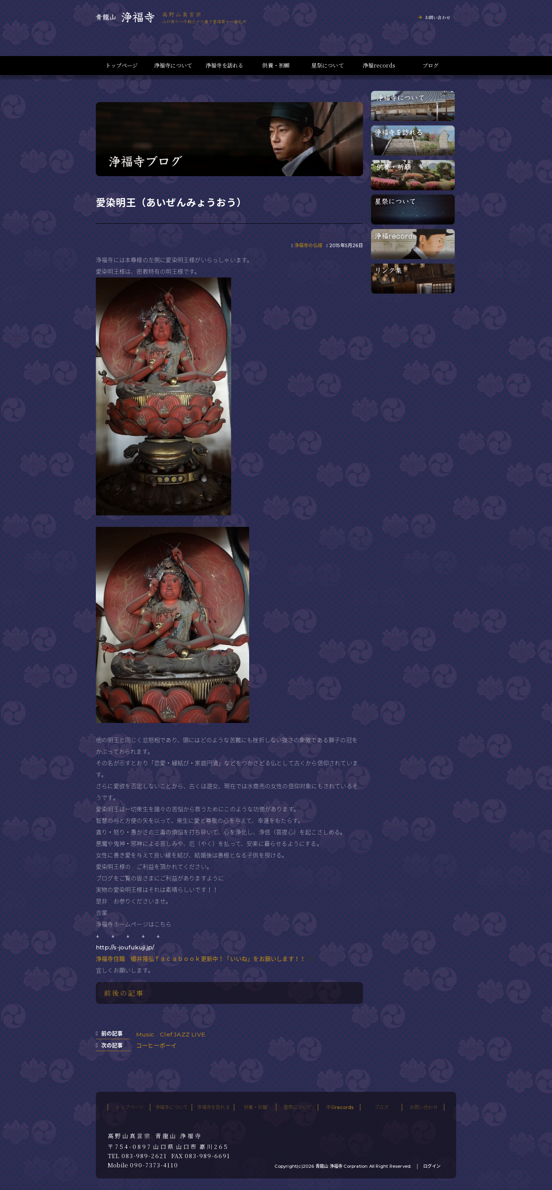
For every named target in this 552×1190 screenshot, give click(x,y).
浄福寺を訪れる (224, 65)
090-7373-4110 (154, 1165)
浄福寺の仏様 (308, 245)
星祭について (327, 65)
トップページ (121, 65)
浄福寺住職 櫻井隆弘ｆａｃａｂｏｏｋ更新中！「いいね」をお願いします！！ (201, 958)
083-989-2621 (144, 1155)
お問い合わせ (437, 17)
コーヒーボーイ (156, 1045)
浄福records (379, 65)
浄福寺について (173, 65)
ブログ (430, 65)
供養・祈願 (275, 65)
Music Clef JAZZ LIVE (170, 1034)
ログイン (431, 1166)
